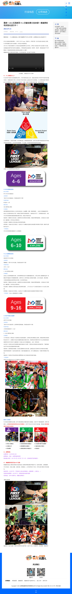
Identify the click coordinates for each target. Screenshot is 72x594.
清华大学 (45, 580)
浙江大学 (39, 580)
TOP (36, 590)
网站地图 (58, 586)
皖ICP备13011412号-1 (50, 586)
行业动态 (27, 12)
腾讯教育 (14, 580)
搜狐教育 (20, 580)
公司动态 (41, 12)
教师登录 (66, 6)
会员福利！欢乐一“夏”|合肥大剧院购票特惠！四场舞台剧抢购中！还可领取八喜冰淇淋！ (60, 30)
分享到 (21, 31)
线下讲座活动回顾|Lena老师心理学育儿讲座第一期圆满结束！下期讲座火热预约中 (60, 44)
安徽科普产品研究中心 (29, 580)
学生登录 (66, 4)
